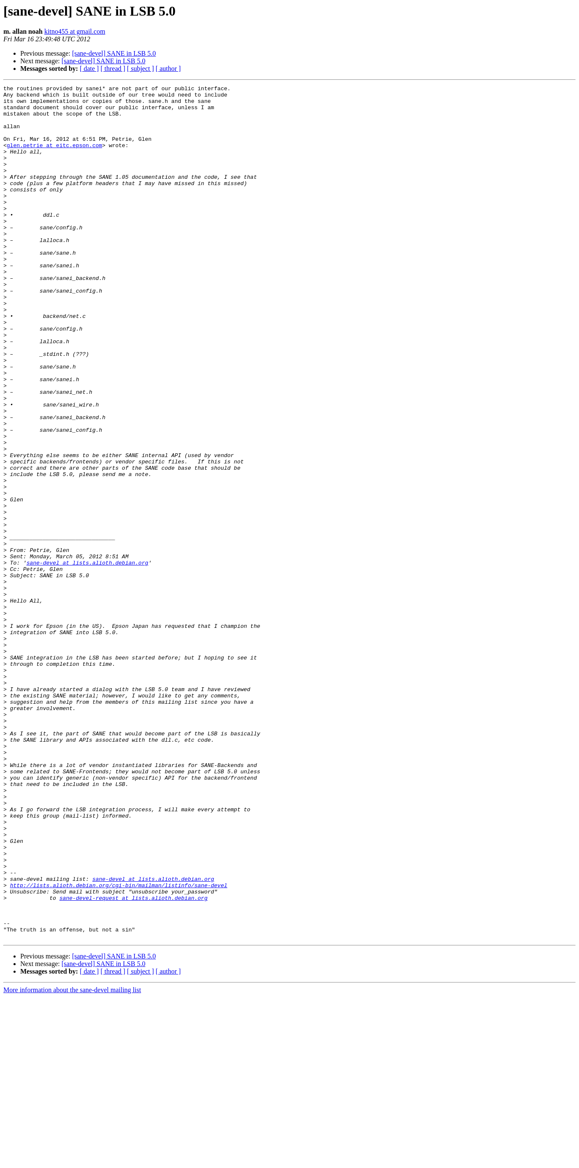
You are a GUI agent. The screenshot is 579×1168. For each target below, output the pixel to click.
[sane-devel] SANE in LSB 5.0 (114, 53)
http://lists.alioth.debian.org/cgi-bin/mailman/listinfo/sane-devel (118, 1046)
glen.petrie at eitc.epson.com (54, 157)
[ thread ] (112, 68)
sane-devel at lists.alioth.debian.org (88, 658)
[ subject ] (140, 68)
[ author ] (168, 68)
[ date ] (89, 68)
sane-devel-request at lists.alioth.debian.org (134, 1061)
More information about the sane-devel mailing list (72, 1160)
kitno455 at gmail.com (74, 31)
